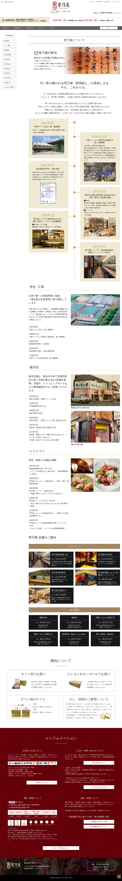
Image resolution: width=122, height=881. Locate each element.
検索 (119, 28)
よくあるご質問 (8, 87)
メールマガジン (117, 1)
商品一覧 (17, 28)
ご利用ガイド (107, 1)
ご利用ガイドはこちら (42, 782)
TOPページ (6, 28)
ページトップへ (119, 877)
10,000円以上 (8, 78)
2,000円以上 (7, 64)
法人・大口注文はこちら (61, 848)
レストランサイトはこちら (99, 787)
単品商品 (6, 50)
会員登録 (99, 1)
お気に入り (30, 28)
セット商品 (7, 45)
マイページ (41, 28)
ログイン (92, 1)
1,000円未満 (7, 55)
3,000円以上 (7, 68)
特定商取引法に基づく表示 (99, 821)
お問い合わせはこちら (99, 763)
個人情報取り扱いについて (99, 826)
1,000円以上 (7, 59)
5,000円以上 (7, 73)
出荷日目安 (9, 20)
